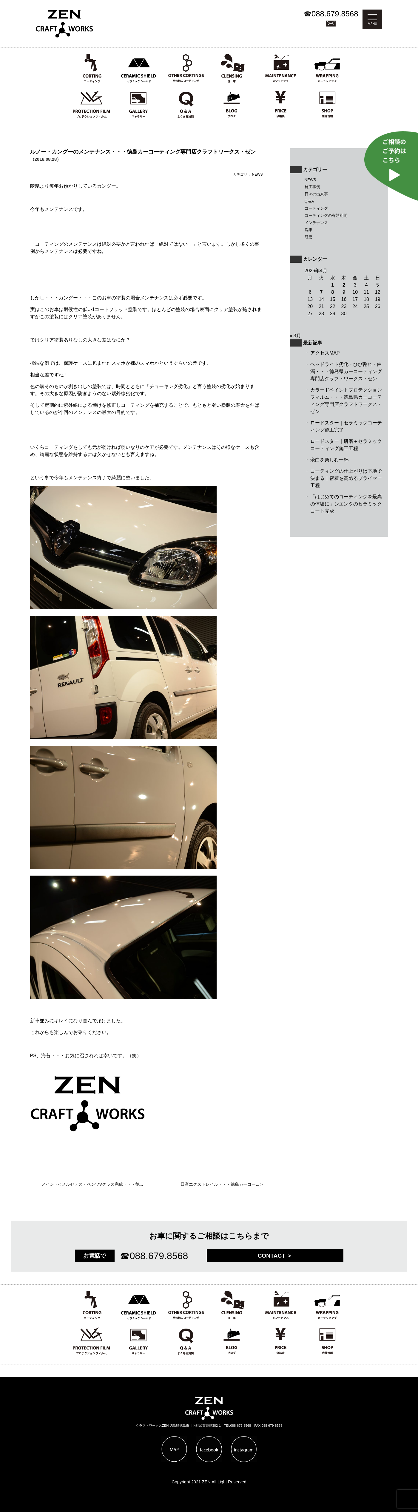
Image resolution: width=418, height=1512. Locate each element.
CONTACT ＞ (275, 1256)
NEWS (310, 179)
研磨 (308, 237)
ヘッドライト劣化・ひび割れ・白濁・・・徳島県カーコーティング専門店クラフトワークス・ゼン (346, 371)
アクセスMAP (325, 352)
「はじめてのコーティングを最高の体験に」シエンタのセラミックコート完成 (346, 504)
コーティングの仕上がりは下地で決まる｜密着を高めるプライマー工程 (346, 478)
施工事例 (312, 187)
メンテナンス (316, 222)
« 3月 (295, 335)
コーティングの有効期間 (326, 215)
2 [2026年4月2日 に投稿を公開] (344, 284)
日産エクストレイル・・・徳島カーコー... (220, 1184)
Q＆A (309, 201)
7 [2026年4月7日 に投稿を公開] (321, 292)
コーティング (316, 208)
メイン (47, 1184)
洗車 (308, 230)
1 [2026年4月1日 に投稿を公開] (332, 284)
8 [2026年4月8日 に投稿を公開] (332, 292)
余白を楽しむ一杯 (329, 459)
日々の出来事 (316, 194)
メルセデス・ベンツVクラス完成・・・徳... (102, 1184)
